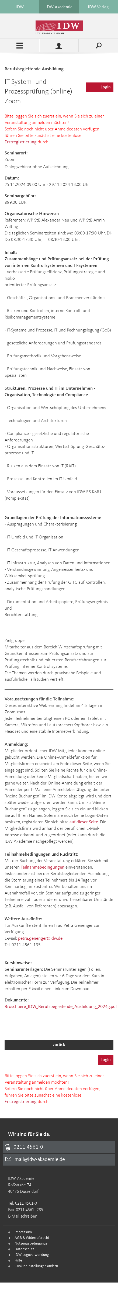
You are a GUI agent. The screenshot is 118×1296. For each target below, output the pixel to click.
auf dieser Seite (84, 822)
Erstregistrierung (21, 142)
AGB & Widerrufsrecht (32, 1238)
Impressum (23, 1232)
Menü (19, 45)
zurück (59, 1045)
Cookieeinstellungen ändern (36, 1266)
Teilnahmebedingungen (42, 867)
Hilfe (18, 1260)
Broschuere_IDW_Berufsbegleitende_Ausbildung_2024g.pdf (61, 1006)
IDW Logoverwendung (32, 1255)
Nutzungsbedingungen (32, 1243)
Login (105, 87)
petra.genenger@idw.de (40, 938)
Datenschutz (24, 1249)
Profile (59, 45)
